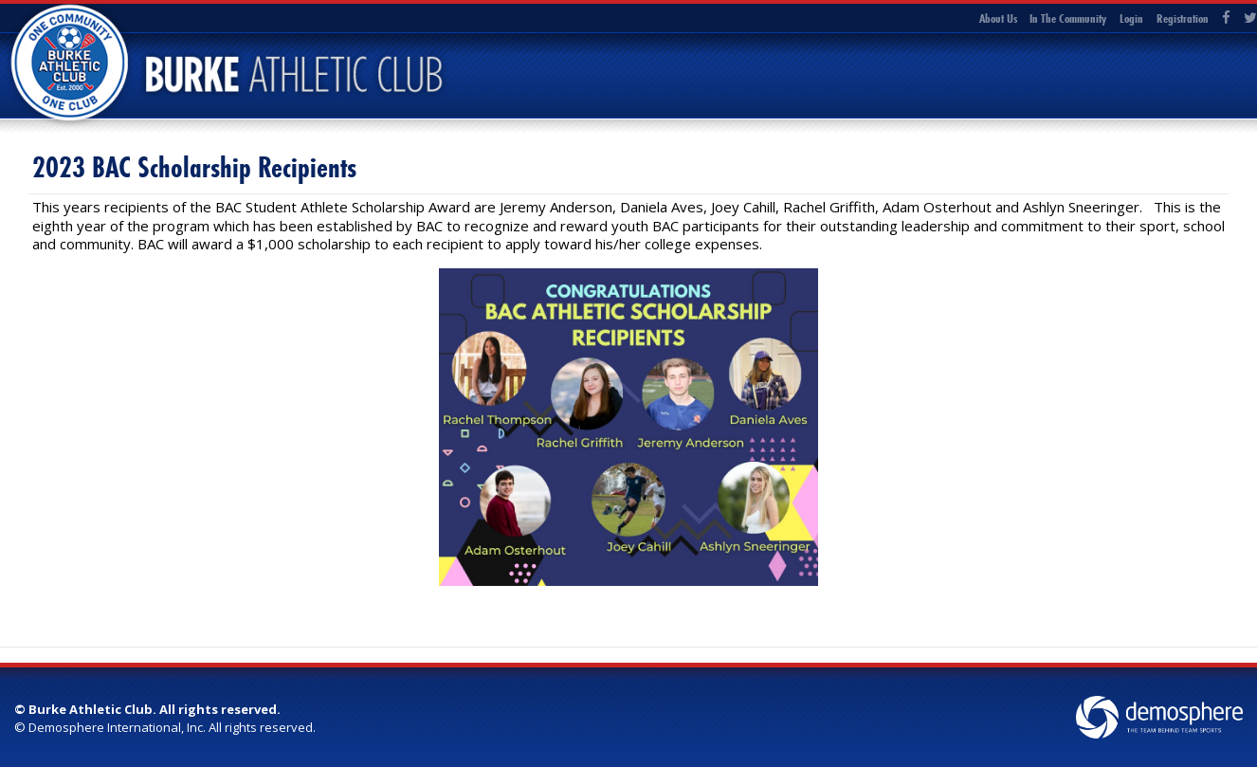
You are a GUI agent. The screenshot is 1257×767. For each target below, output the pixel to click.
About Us (998, 18)
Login (1131, 18)
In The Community (1067, 18)
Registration (1183, 18)
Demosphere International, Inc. (117, 727)
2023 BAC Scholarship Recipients (194, 167)
